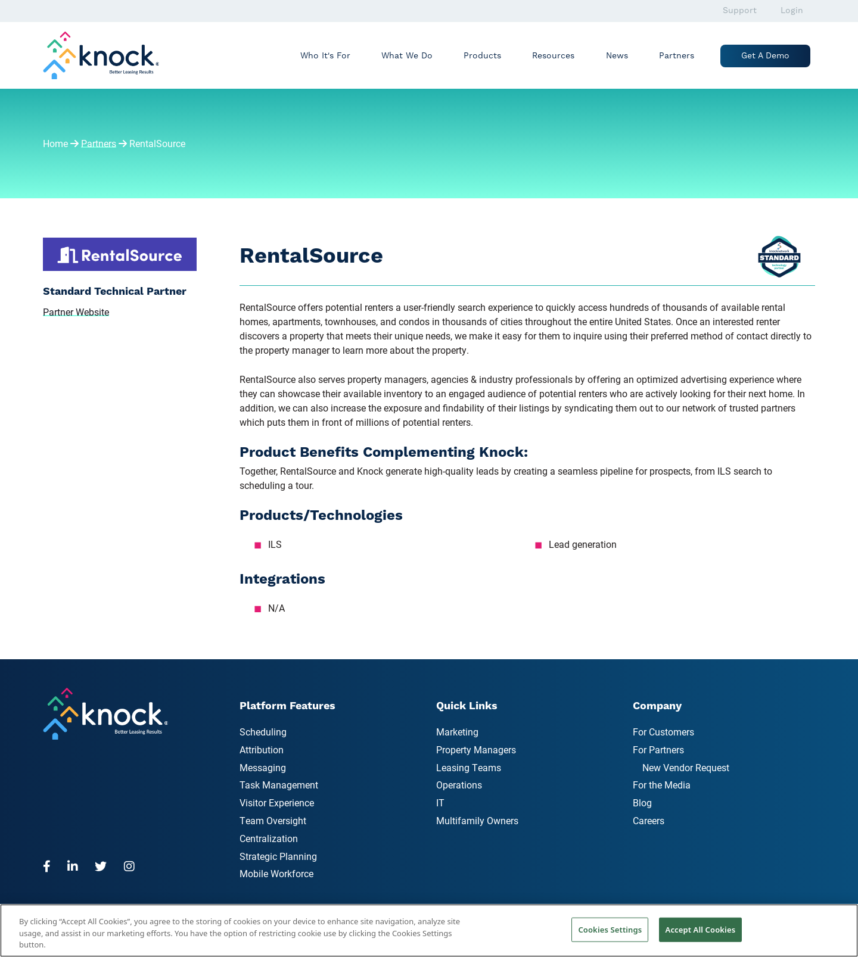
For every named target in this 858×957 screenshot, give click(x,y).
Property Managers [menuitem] (476, 749)
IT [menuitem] (440, 802)
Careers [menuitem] (648, 820)
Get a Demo (765, 56)
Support (740, 10)
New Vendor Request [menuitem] (685, 767)
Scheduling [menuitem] (263, 731)
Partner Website (76, 312)
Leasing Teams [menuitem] (468, 767)
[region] (429, 930)
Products (482, 56)
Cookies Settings (610, 929)
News (617, 56)
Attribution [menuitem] (262, 749)
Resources (553, 56)
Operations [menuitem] (459, 784)
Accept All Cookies (701, 929)
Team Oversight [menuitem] (273, 820)
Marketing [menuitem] (457, 731)
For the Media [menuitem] (662, 784)
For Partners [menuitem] (658, 749)
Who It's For (325, 56)
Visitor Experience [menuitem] (277, 802)
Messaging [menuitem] (263, 767)
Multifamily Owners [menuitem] (477, 820)
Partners (676, 56)
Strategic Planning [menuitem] (278, 856)
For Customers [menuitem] (663, 731)
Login (792, 10)
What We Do (407, 56)
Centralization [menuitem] (269, 838)
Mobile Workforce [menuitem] (276, 873)
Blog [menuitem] (642, 802)
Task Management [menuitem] (279, 784)
